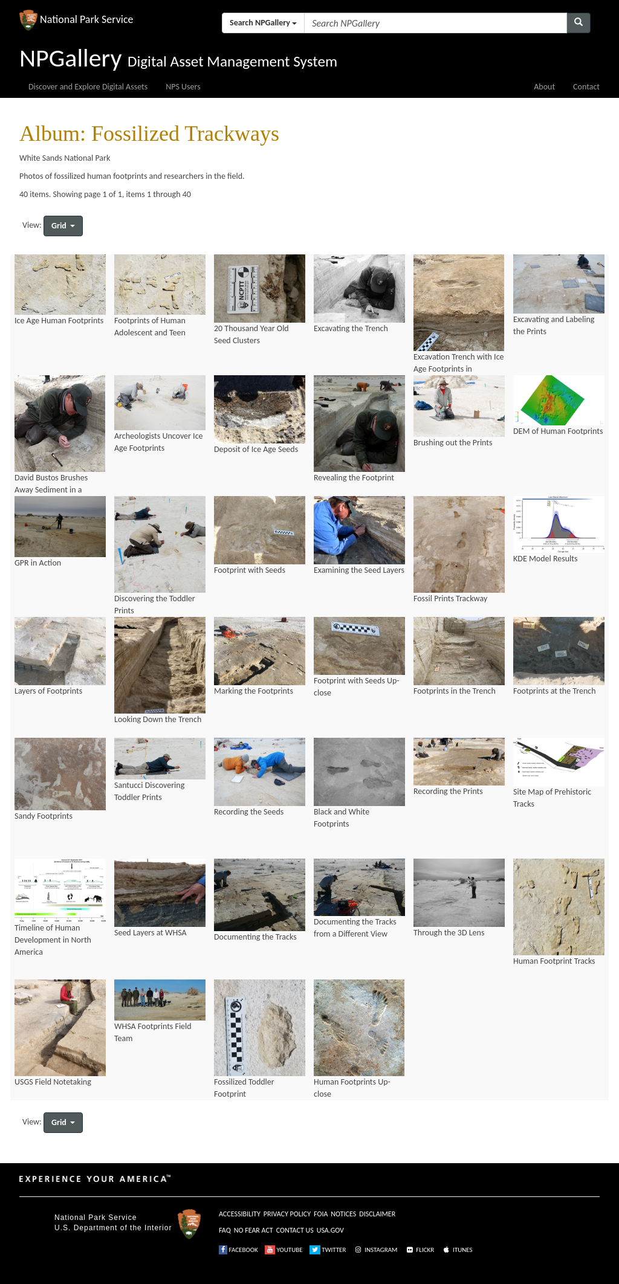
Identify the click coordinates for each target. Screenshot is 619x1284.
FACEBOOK (238, 1250)
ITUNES (457, 1250)
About (544, 87)
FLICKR (419, 1250)
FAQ (225, 1230)
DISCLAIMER (377, 1214)
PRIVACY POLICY (287, 1214)
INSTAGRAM (375, 1250)
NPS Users (183, 87)
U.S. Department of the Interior (113, 1228)
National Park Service (95, 1217)
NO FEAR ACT (253, 1230)
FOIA (321, 1214)
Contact (586, 87)
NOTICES (343, 1214)
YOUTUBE (284, 1250)
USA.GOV (330, 1230)
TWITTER (328, 1250)
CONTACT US (295, 1230)
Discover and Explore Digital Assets (87, 87)
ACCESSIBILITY (240, 1214)
